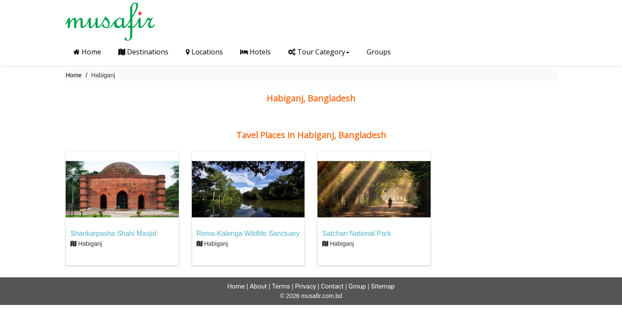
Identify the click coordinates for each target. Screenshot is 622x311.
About (258, 286)
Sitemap (383, 286)
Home (87, 52)
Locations (204, 52)
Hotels (255, 52)
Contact (332, 286)
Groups (379, 52)
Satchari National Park (356, 233)
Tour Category (318, 52)
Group (357, 286)
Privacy (305, 286)
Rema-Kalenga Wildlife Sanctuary (248, 233)
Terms (281, 286)
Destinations (143, 52)
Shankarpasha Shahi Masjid (113, 233)
